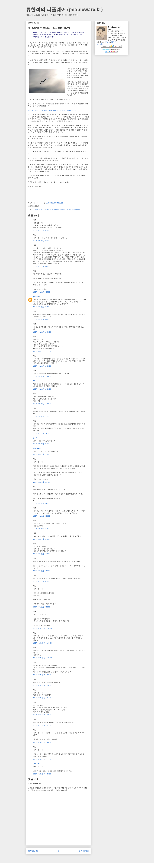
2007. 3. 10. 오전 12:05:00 (42, 628)
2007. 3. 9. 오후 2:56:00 (41, 454)
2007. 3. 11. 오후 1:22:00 (42, 715)
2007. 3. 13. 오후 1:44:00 (42, 774)
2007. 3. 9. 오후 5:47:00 (41, 571)
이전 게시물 (84, 851)
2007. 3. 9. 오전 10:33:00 (42, 366)
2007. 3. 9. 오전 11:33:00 (42, 389)
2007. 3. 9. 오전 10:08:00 (42, 332)
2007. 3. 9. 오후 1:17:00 (41, 433)
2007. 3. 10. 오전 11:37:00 (42, 658)
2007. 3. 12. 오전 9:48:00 (42, 742)
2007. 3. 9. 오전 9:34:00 (41, 307)
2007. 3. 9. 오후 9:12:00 (41, 607)
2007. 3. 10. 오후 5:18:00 (42, 685)
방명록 (113, 42)
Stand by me (101, 44)
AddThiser (37, 448)
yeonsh (36, 296)
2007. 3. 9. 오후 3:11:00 (41, 503)
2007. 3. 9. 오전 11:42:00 (42, 404)
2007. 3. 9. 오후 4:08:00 (41, 516)
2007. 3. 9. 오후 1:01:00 (41, 416)
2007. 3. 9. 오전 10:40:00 (42, 376)
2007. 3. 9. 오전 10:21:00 (42, 351)
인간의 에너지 (46, 209)
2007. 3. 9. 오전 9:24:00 (41, 292)
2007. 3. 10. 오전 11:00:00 (42, 643)
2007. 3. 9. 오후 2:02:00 (41, 444)
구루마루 (36, 764)
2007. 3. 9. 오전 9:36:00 (41, 319)
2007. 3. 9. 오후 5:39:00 (41, 554)
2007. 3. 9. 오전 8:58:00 (41, 230)
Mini (34, 381)
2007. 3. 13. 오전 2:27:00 (42, 759)
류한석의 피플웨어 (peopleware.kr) (64, 9)
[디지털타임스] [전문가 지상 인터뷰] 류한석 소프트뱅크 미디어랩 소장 (52, 110)
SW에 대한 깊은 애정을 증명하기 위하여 (66, 209)
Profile (107, 42)
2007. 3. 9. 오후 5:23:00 (41, 539)
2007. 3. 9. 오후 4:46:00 (41, 528)
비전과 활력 (36, 209)
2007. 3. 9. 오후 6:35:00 (41, 581)
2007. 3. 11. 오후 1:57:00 (42, 725)
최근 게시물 (33, 851)
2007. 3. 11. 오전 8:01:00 (42, 698)
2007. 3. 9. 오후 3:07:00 (41, 482)
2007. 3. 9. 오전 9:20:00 (41, 266)
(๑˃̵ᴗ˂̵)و (35, 438)
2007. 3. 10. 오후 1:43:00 (42, 675)
